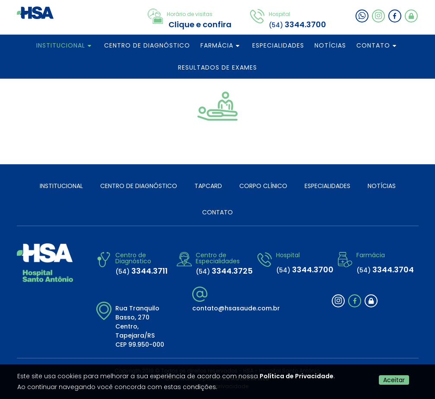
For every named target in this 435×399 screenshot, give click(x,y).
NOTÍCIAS (330, 45)
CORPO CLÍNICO (263, 186)
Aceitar (394, 380)
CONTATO (373, 45)
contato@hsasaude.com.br (236, 308)
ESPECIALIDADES (278, 45)
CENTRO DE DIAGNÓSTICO (147, 45)
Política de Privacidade (296, 376)
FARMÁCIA (216, 45)
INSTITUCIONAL (60, 45)
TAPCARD (208, 186)
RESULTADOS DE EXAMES (217, 67)
